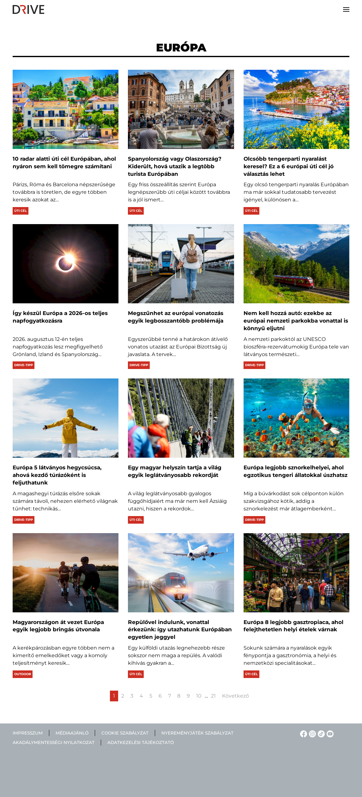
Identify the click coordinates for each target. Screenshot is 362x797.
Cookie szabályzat (124, 732)
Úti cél (20, 211)
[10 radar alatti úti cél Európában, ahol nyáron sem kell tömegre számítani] (65, 109)
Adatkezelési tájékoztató (140, 742)
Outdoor (22, 674)
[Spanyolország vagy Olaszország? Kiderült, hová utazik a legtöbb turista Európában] (181, 109)
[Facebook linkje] (302, 733)
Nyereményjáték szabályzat (197, 732)
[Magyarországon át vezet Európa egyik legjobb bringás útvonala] (65, 572)
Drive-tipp (23, 365)
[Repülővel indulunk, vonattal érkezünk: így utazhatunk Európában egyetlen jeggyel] (181, 572)
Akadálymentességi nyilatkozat (53, 742)
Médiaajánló (72, 732)
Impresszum (28, 732)
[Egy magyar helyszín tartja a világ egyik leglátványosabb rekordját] (181, 418)
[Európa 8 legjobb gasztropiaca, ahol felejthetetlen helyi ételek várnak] (296, 572)
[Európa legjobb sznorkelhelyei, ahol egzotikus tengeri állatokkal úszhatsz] (296, 418)
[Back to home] (28, 9)
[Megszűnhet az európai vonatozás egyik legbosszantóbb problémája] (181, 263)
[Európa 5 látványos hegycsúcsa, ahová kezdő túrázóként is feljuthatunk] (65, 418)
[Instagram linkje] (311, 733)
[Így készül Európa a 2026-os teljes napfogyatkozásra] (65, 263)
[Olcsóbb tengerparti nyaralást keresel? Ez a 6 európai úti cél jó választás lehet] (296, 109)
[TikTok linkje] (320, 733)
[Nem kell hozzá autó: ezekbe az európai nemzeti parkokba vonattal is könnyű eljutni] (296, 263)
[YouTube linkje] (329, 733)
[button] (346, 9)
